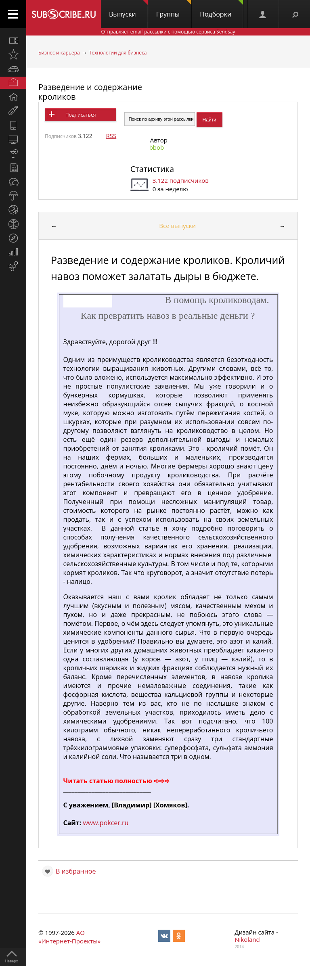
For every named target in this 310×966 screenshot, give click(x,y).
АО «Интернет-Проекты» (69, 936)
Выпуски (128, 9)
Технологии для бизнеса (118, 52)
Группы (173, 9)
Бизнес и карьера (59, 52)
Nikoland (247, 939)
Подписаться (80, 114)
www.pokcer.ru (105, 822)
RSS (111, 136)
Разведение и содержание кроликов (90, 92)
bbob (156, 147)
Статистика (152, 168)
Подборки (221, 9)
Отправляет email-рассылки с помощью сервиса (168, 31)
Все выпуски (177, 226)
